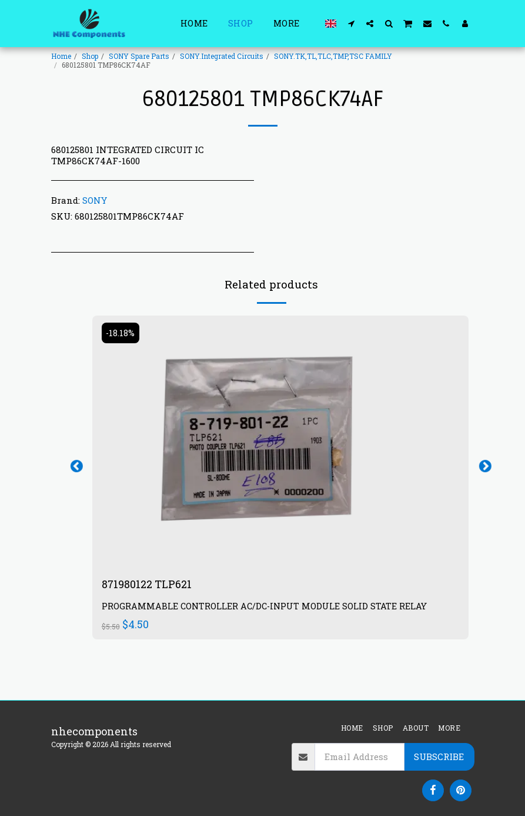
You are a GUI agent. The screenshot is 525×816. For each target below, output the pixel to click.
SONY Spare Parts (139, 56)
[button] (351, 23)
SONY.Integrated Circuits (221, 56)
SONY (94, 200)
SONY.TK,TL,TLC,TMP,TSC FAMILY (333, 56)
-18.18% (120, 333)
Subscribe (439, 756)
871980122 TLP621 (147, 584)
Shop (90, 56)
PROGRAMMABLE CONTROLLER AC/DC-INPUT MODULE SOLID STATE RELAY (264, 606)
